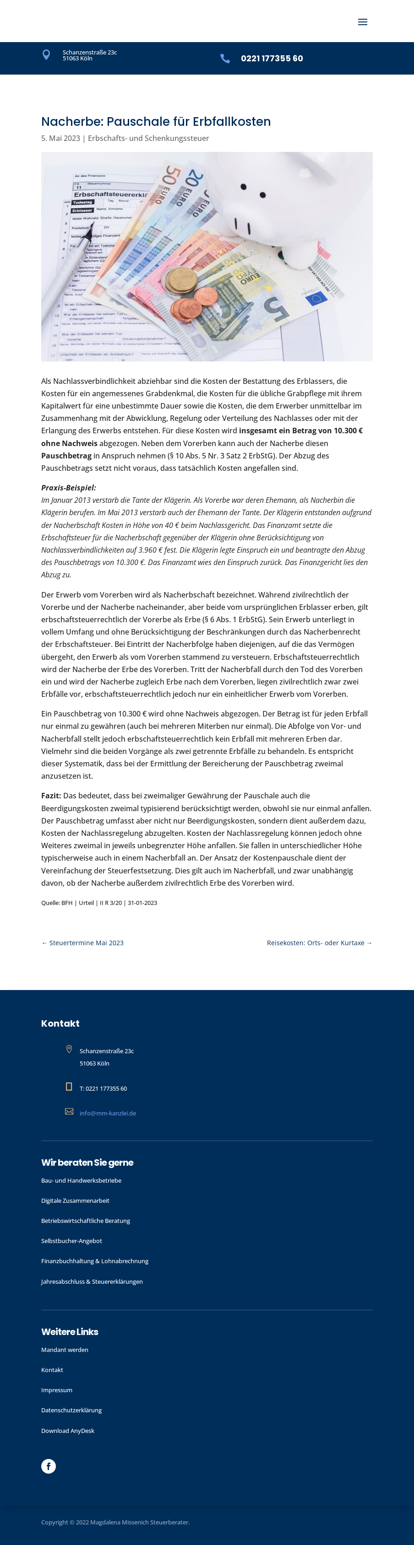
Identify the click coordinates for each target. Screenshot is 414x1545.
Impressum (56, 1390)
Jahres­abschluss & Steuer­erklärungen (92, 1281)
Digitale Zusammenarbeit (75, 1200)
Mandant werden (64, 1350)
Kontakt (52, 1370)
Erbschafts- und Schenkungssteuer (148, 138)
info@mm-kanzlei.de (108, 1113)
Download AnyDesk (67, 1431)
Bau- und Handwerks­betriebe (81, 1180)
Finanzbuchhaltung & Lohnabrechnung (94, 1261)
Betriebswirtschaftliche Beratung (85, 1221)
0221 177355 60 (272, 58)
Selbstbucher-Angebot (71, 1241)
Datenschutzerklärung (71, 1410)
